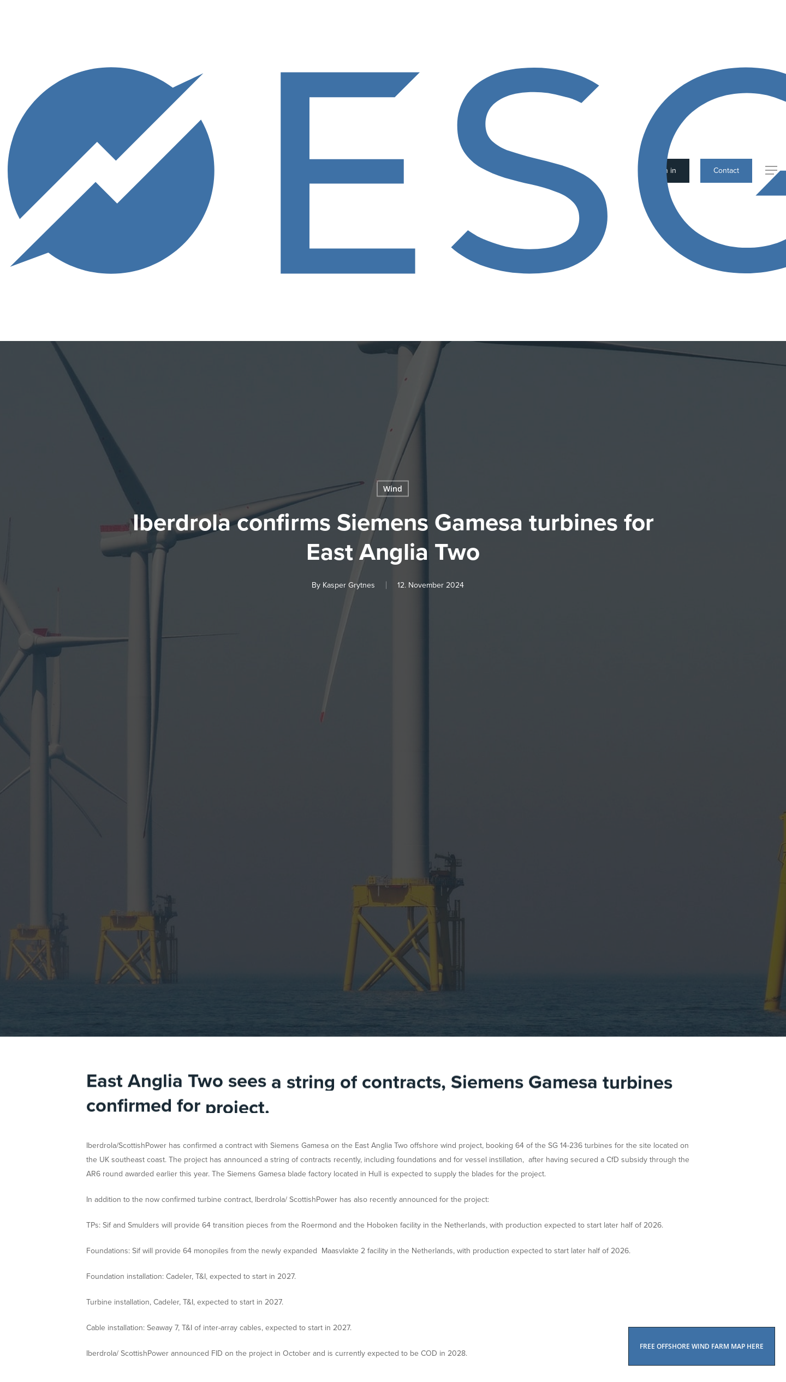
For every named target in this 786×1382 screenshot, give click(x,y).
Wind (392, 488)
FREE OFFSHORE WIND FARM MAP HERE (702, 1346)
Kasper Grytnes (349, 584)
